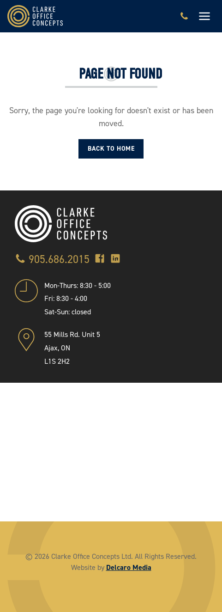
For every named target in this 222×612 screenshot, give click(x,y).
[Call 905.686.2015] (184, 16)
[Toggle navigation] (204, 16)
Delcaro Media (128, 567)
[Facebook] (99, 259)
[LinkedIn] (115, 259)
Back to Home (111, 148)
